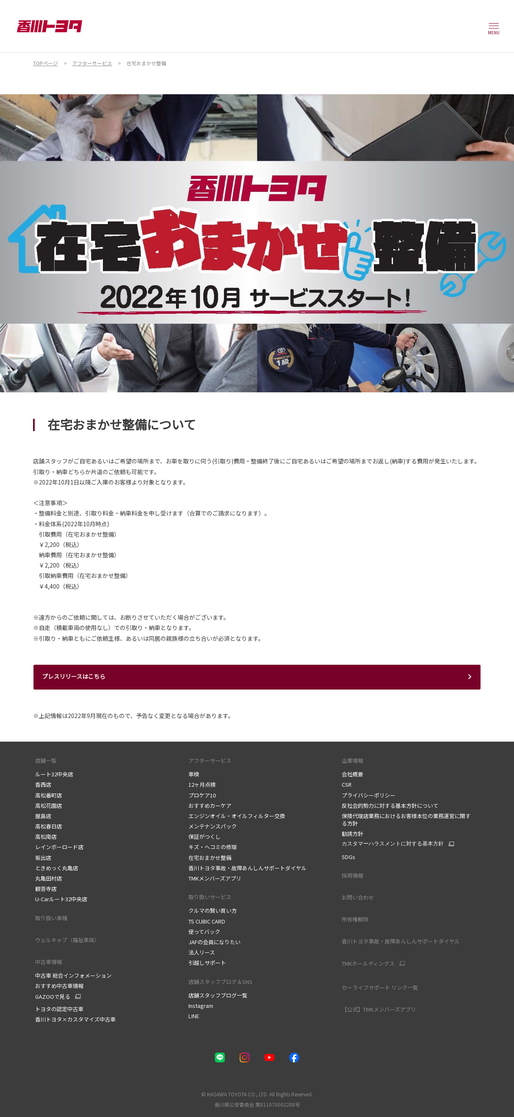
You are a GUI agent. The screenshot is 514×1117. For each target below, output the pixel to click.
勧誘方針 (352, 834)
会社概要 (352, 774)
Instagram (200, 1006)
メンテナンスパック (212, 826)
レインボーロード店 (59, 847)
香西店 (43, 784)
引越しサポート (207, 963)
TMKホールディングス (368, 963)
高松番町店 (48, 795)
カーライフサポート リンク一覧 (380, 987)
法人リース (201, 952)
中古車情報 (48, 962)
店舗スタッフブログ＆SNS (222, 982)
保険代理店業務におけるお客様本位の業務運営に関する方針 (406, 819)
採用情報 (352, 875)
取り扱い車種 (51, 918)
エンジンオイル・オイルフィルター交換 (236, 816)
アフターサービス (209, 760)
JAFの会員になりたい (214, 942)
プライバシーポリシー (369, 795)
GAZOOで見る (52, 996)
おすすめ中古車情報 (59, 986)
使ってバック (204, 932)
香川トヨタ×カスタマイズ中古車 (75, 1019)
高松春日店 (48, 826)
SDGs (348, 857)
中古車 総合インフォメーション (73, 975)
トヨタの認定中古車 (59, 1009)
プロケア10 (202, 795)
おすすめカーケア (209, 805)
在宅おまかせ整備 (209, 858)
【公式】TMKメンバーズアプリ (379, 1009)
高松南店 (46, 836)
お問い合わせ (358, 897)
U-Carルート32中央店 (61, 899)
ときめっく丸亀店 (56, 868)
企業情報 (352, 760)
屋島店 (43, 816)
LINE (193, 1016)
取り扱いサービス (209, 897)
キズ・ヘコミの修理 (212, 847)
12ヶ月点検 (202, 784)
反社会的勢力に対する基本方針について (390, 805)
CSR (347, 784)
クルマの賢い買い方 (212, 910)
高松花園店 (48, 805)
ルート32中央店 (54, 774)
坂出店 (43, 858)
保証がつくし (204, 836)
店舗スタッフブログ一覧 (217, 995)
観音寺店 (46, 889)
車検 (193, 774)
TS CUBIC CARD (206, 921)
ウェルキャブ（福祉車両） (67, 940)
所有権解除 (355, 919)
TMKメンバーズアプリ (214, 878)
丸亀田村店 (48, 878)
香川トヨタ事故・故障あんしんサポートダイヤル (247, 868)
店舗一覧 (46, 760)
